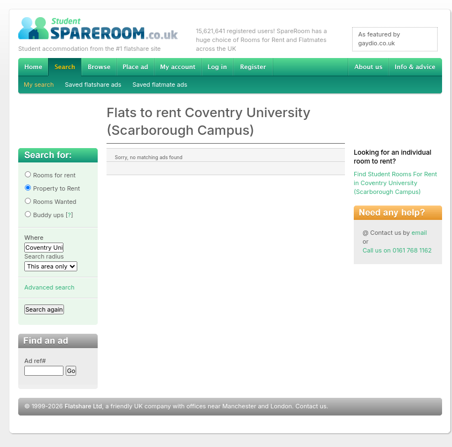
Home (33, 67)
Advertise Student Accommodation (135, 67)
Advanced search (49, 287)
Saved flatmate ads (159, 84)
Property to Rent (52, 188)
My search (39, 84)
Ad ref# (35, 361)
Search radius (44, 256)
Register (253, 67)
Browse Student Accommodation (98, 67)
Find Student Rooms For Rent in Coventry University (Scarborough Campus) (395, 183)
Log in (217, 67)
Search (64, 67)
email (419, 232)
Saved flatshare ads (93, 84)
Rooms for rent (50, 175)
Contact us (310, 406)
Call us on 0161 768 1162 (397, 250)
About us (368, 67)
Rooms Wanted (50, 202)
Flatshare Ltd (83, 406)
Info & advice (415, 67)
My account (177, 67)
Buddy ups (44, 215)
